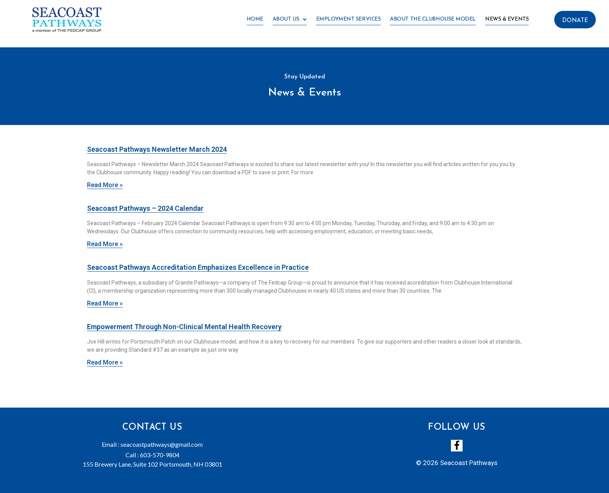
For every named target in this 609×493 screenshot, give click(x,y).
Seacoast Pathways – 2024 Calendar (145, 208)
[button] (575, 19)
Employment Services (348, 19)
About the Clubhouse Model (433, 19)
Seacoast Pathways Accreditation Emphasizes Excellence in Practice (198, 267)
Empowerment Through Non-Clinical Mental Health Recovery (184, 327)
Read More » (105, 185)
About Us (290, 19)
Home (255, 19)
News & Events (507, 19)
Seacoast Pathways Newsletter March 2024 (157, 149)
